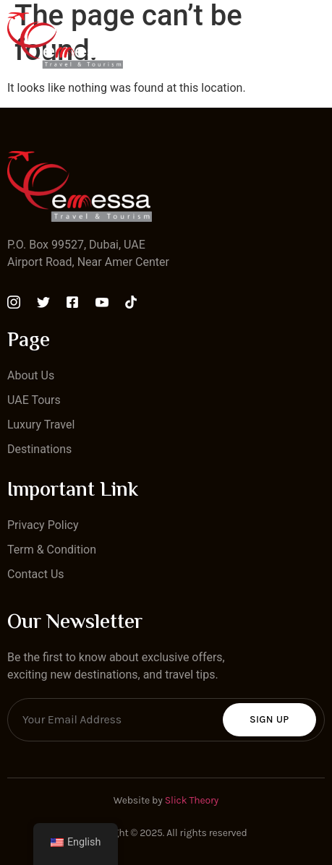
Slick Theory (191, 800)
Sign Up (269, 719)
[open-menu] (316, 40)
